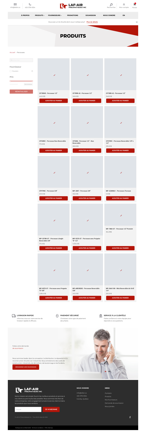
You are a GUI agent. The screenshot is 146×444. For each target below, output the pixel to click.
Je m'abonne (51, 410)
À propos (25, 15)
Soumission (91, 15)
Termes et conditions (38, 428)
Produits (108, 397)
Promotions (72, 15)
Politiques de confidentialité (23, 428)
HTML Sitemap (49, 428)
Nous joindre (109, 15)
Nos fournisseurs (111, 400)
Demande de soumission (114, 403)
